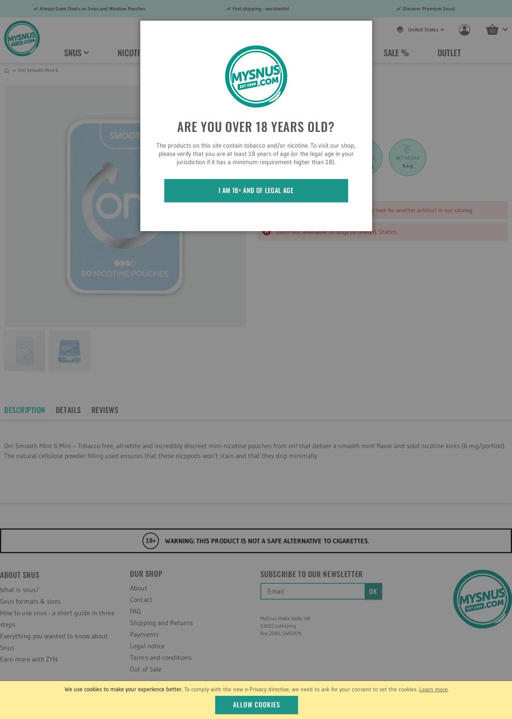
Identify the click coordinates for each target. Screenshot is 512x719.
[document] (257, 700)
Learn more (433, 689)
